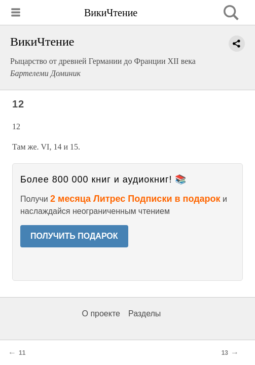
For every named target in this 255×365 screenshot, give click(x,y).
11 (22, 352)
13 (225, 352)
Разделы (144, 313)
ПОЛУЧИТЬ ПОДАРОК (74, 236)
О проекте (101, 313)
